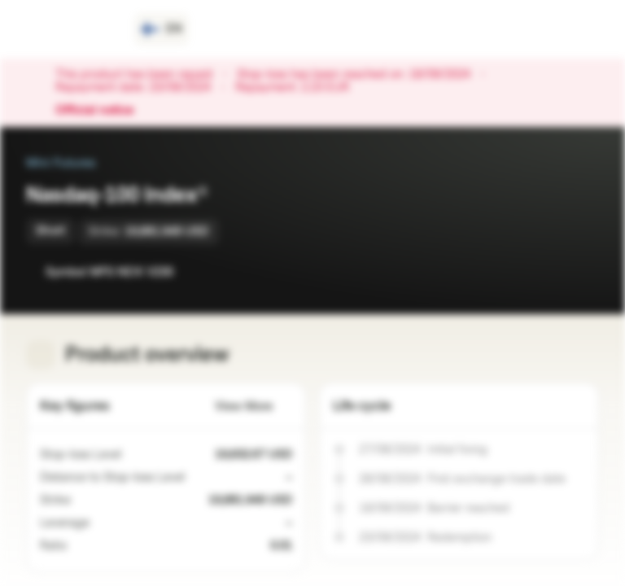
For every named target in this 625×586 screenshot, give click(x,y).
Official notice (102, 110)
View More (253, 406)
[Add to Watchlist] (550, 272)
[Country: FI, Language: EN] (161, 29)
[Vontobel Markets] (70, 29)
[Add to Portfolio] (582, 272)
